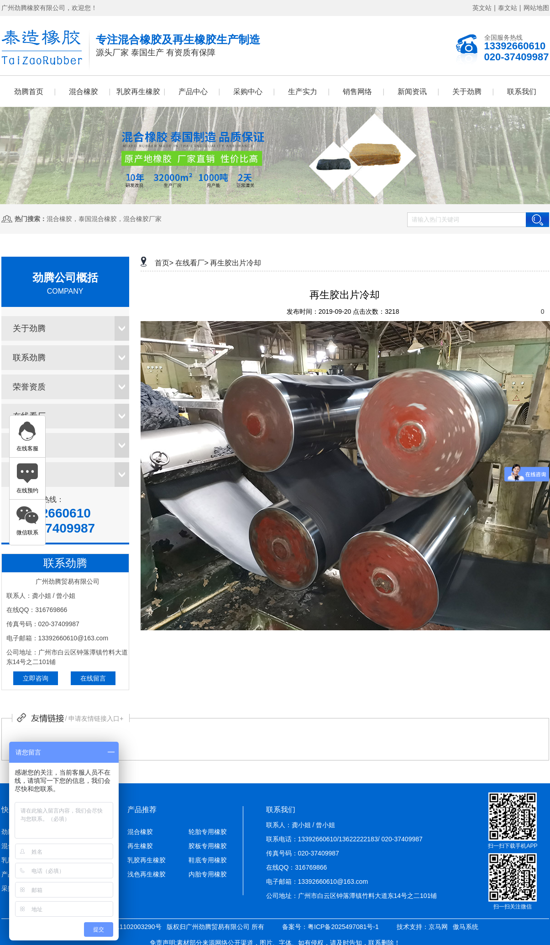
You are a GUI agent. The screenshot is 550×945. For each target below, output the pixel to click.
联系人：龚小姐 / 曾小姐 (300, 825)
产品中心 (193, 91)
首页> (164, 263)
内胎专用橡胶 (208, 874)
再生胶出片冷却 (235, 263)
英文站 (482, 7)
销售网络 (357, 91)
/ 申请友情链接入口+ (94, 718)
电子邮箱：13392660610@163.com (317, 881)
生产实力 (302, 91)
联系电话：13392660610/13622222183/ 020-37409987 (344, 839)
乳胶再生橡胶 (138, 91)
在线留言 (93, 678)
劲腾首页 (28, 91)
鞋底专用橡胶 (208, 860)
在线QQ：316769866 (296, 867)
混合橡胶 (83, 91)
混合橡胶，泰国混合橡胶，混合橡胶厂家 (104, 218)
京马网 (438, 926)
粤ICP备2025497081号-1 (343, 926)
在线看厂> (192, 263)
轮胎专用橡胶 (208, 831)
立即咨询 (35, 678)
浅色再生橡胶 (146, 874)
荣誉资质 (29, 386)
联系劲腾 (29, 357)
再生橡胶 (140, 846)
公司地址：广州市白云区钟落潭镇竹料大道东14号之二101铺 (351, 895)
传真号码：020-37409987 (302, 853)
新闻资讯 (412, 91)
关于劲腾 (467, 91)
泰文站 (507, 7)
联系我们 (521, 91)
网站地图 (536, 7)
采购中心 (247, 91)
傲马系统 (465, 926)
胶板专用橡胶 (208, 846)
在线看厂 (29, 416)
